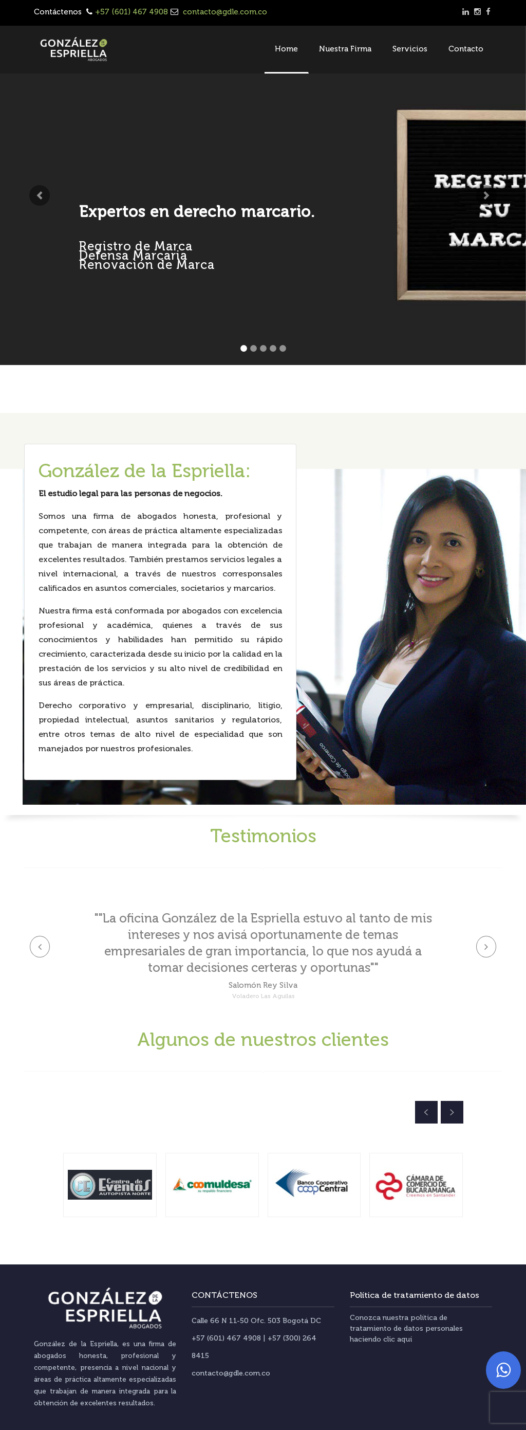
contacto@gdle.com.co (224, 11)
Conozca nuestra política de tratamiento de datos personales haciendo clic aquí (406, 1328)
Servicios (409, 48)
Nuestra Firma (345, 48)
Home (286, 48)
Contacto (465, 48)
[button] (39, 195)
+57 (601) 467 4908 (131, 11)
